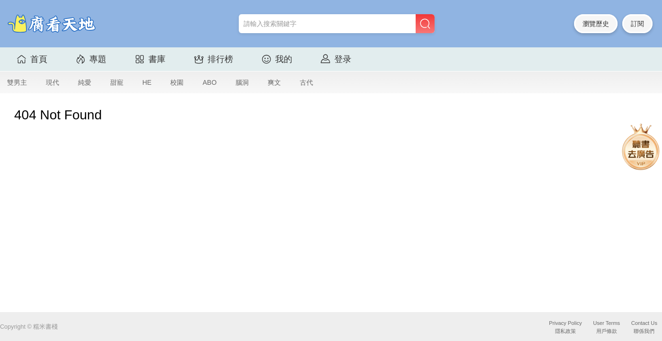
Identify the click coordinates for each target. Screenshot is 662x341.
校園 (176, 82)
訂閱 (637, 23)
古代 (306, 82)
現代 (52, 82)
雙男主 (17, 82)
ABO (209, 82)
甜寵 (116, 82)
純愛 (84, 82)
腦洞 (242, 82)
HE (146, 82)
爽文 (274, 82)
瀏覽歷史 (596, 23)
